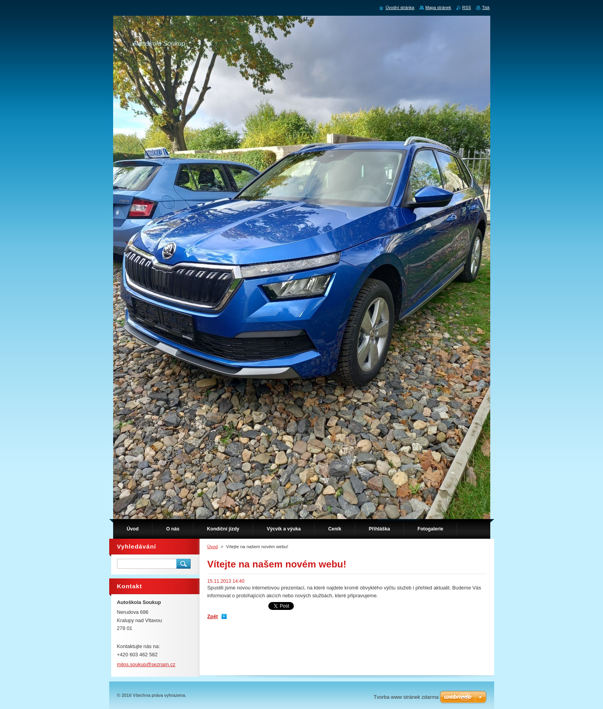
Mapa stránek (438, 7)
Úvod (212, 546)
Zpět (212, 616)
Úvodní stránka (399, 7)
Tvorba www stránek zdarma (406, 697)
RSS (466, 7)
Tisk (486, 7)
